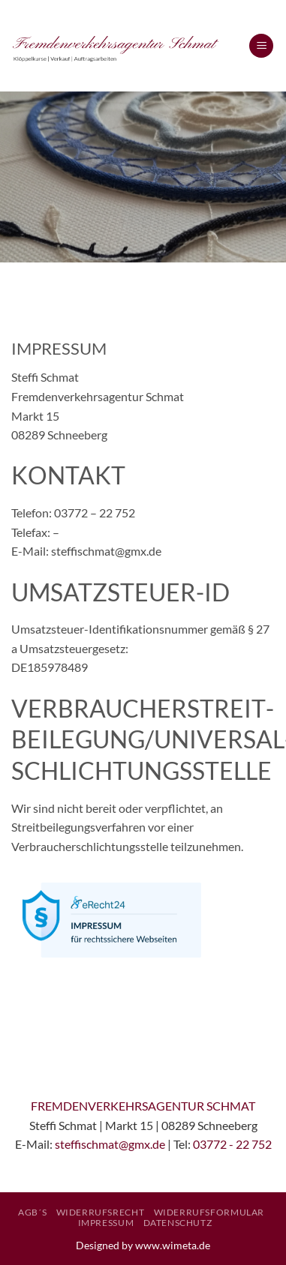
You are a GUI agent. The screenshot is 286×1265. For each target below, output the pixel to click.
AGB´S (32, 1212)
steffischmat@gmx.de (110, 1144)
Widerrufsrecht (100, 1212)
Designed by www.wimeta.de (143, 1245)
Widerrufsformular (209, 1212)
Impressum (106, 1222)
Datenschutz (177, 1222)
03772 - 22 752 (232, 1144)
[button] (261, 46)
